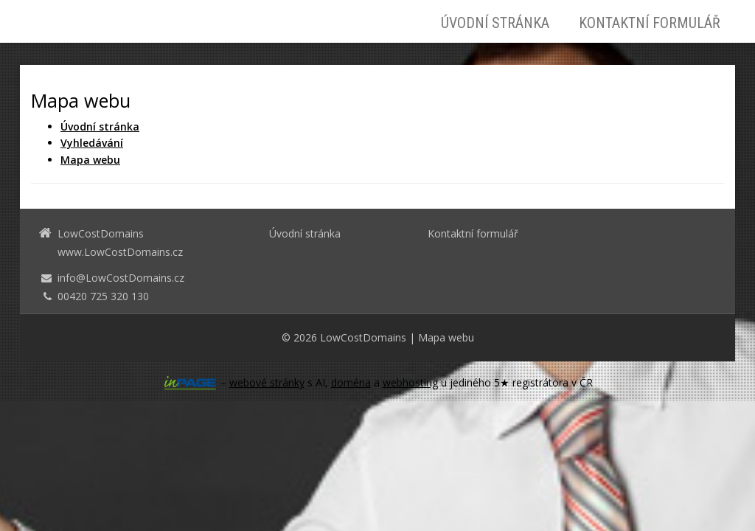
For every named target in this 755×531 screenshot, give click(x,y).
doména (351, 382)
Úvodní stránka (495, 23)
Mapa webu (446, 337)
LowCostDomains (363, 337)
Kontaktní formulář (649, 23)
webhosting (410, 382)
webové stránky (267, 382)
